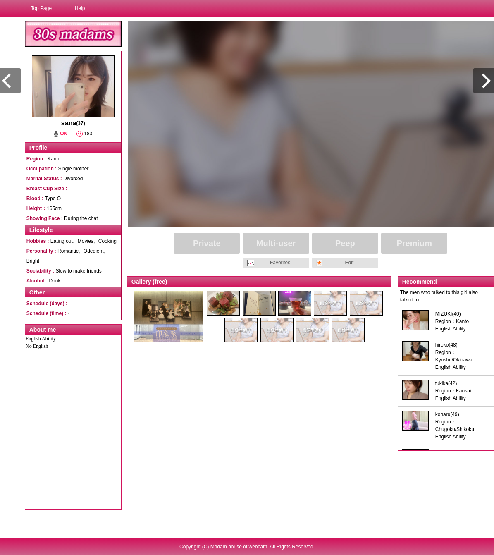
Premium (414, 243)
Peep (345, 243)
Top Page (41, 8)
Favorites (280, 263)
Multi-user (276, 243)
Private (207, 243)
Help (80, 8)
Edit (349, 263)
